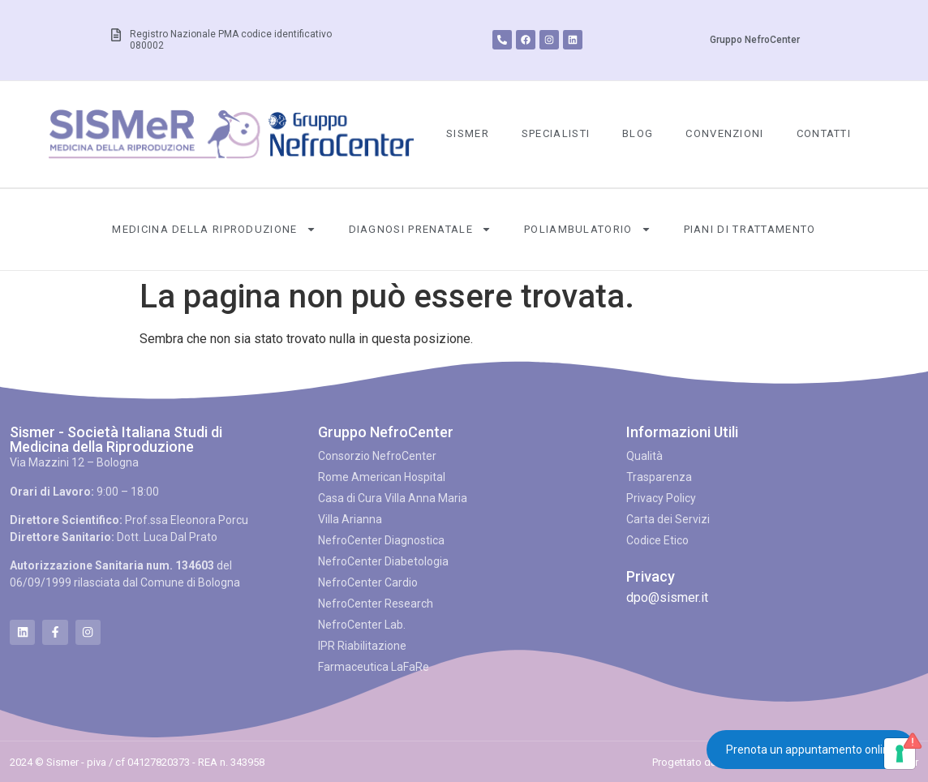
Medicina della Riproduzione (214, 229)
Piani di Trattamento (750, 229)
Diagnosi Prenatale (420, 229)
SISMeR (467, 133)
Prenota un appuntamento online (811, 749)
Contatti (824, 133)
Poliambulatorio (587, 229)
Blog (637, 133)
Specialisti (556, 133)
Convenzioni (724, 133)
